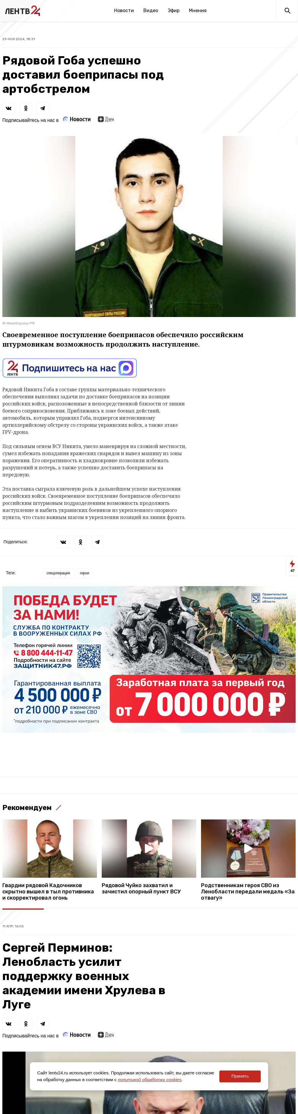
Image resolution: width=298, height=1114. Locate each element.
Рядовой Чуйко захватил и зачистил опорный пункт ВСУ (141, 888)
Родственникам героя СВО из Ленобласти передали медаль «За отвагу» (248, 891)
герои (84, 573)
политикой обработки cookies (150, 1079)
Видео (150, 10)
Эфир (173, 10)
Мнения (198, 10)
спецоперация (58, 573)
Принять (240, 1076)
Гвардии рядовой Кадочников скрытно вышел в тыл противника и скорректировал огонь (48, 891)
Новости (124, 10)
